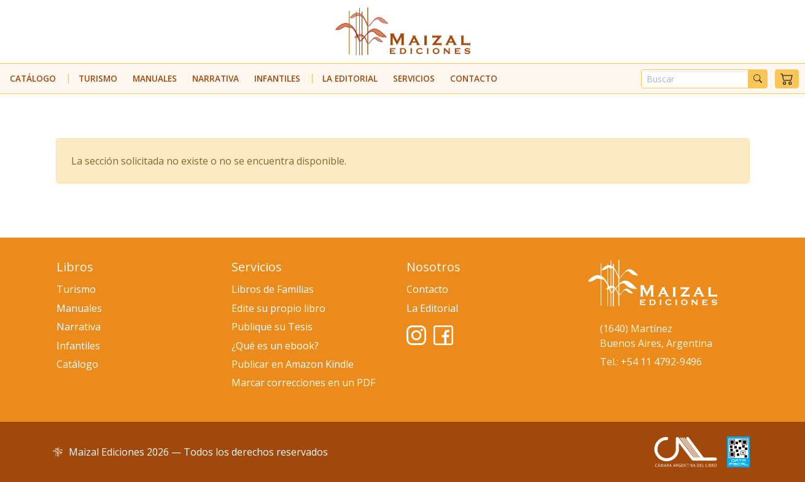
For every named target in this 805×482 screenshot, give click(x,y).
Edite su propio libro (278, 308)
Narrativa (215, 78)
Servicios (414, 78)
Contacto (473, 78)
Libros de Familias (272, 289)
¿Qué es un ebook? (275, 345)
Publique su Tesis (272, 326)
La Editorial (350, 78)
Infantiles (277, 78)
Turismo (98, 78)
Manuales (155, 78)
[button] (787, 78)
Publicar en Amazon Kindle (292, 364)
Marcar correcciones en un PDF (303, 382)
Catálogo (33, 78)
